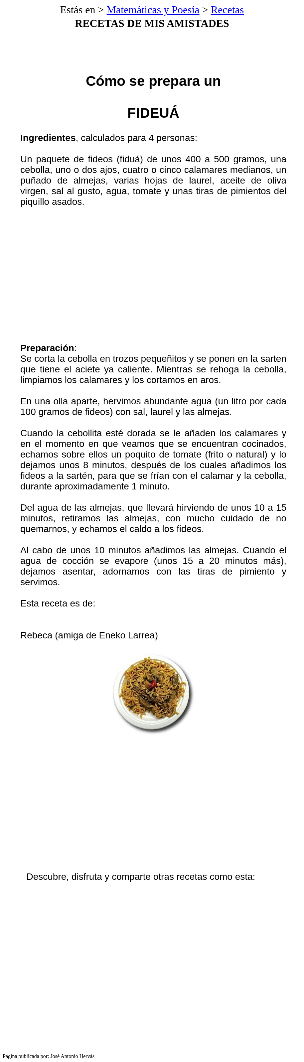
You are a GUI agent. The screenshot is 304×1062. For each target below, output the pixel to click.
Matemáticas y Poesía (153, 10)
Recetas (227, 10)
